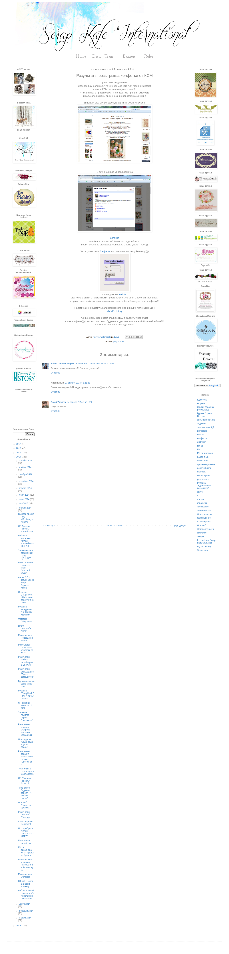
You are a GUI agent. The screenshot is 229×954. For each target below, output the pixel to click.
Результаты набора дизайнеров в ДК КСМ (25, 661)
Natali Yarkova (58, 402)
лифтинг (201, 442)
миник (200, 446)
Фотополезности (205, 529)
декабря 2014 (26, 460)
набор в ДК (202, 457)
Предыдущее (179, 525)
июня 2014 (24, 499)
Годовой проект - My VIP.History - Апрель (26, 518)
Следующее (49, 525)
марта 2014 (24, 904)
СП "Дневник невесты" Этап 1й (24, 781)
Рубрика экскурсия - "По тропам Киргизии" (25, 610)
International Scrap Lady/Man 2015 (206, 541)
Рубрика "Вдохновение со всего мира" (205, 486)
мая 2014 (24, 503)
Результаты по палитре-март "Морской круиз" (25, 567)
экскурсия (202, 532)
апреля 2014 (25, 508)
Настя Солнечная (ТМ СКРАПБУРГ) (69, 363)
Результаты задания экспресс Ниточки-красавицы (25, 729)
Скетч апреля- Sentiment (25, 822)
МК (198, 449)
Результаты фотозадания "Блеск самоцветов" (26, 673)
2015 (19, 452)
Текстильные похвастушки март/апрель (26, 771)
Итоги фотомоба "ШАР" (24, 628)
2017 (19, 444)
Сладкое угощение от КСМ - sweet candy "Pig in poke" (26, 597)
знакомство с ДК (205, 427)
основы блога (204, 468)
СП (198, 495)
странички (202, 503)
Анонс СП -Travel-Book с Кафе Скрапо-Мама (26, 582)
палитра (201, 471)
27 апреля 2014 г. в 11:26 (79, 402)
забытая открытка (206, 420)
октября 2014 (25, 474)
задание (201, 423)
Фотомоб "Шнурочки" (25, 620)
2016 (19, 448)
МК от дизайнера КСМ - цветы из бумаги (26, 851)
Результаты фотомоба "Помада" (24, 815)
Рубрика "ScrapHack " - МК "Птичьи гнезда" (26, 694)
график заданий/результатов (205, 408)
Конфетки (104, 251)
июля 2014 (24, 495)
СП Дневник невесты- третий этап (25, 529)
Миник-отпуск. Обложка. (25, 875)
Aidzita (122, 294)
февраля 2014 (26, 911)
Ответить (55, 373)
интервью (202, 431)
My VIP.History (114, 311)
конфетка (202, 438)
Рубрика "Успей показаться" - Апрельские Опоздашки (26, 894)
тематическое (204, 510)
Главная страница (114, 525)
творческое (202, 506)
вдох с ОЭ (202, 399)
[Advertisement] (114, 494)
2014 (19, 457)
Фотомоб (201, 525)
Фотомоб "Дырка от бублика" (24, 805)
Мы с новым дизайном (24, 841)
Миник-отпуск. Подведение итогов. (25, 638)
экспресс (201, 536)
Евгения (115, 237)
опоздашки (202, 460)
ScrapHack (202, 550)
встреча (201, 403)
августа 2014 (25, 488)
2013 (19, 925)
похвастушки (203, 475)
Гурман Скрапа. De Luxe (205, 414)
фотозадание (204, 518)
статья (200, 499)
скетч (199, 492)
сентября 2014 (26, 481)
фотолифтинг (204, 521)
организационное (206, 464)
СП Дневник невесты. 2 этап (25, 705)
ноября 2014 (25, 467)
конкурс (201, 434)
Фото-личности (204, 514)
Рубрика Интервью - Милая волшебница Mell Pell (26, 541)
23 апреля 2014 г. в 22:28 (77, 383)
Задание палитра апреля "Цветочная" (25, 716)
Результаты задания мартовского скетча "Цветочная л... (25, 758)
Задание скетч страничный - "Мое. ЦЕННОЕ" (26, 554)
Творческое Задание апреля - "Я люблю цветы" (25, 793)
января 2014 (25, 917)
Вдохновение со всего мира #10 (26, 684)
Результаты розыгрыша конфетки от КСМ (25, 649)
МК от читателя (205, 453)
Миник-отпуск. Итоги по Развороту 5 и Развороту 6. (25, 864)
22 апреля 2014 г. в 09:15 (101, 363)
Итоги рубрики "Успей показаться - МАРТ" (25, 832)
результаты (118, 341)
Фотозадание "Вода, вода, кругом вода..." (25, 743)
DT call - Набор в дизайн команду (25, 884)
